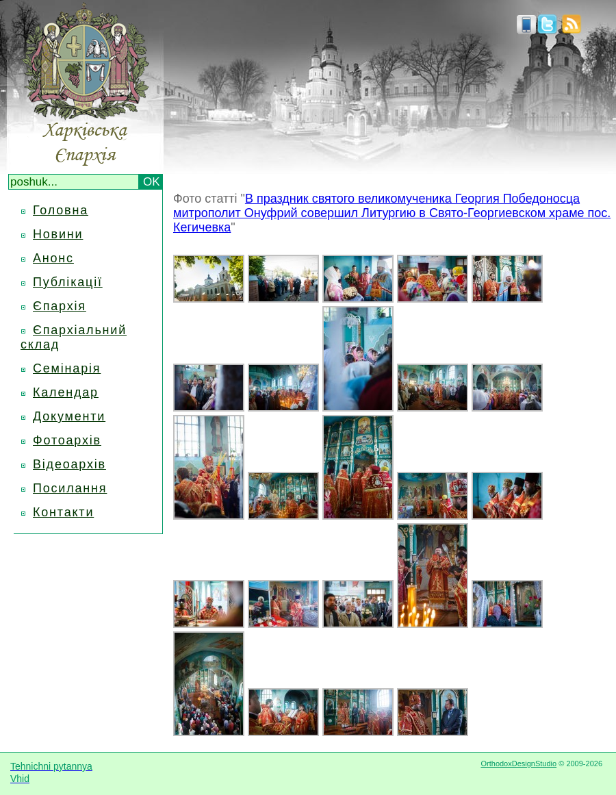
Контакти (63, 512)
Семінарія (67, 368)
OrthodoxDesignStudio (518, 763)
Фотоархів (67, 440)
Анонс (53, 258)
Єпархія (59, 306)
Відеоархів (69, 464)
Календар (66, 392)
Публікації (68, 282)
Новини (58, 234)
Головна (60, 210)
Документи (69, 416)
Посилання (70, 488)
